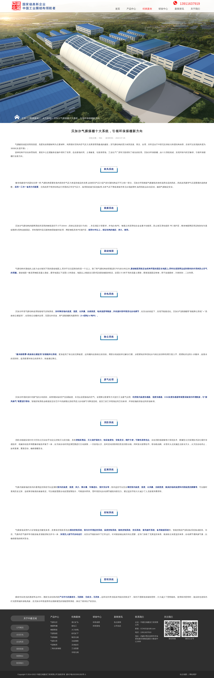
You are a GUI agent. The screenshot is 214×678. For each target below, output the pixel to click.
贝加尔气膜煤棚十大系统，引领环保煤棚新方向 (77, 118)
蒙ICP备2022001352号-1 (76, 674)
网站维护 (193, 674)
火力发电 (46, 118)
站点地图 (183, 674)
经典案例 (34, 118)
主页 (24, 118)
